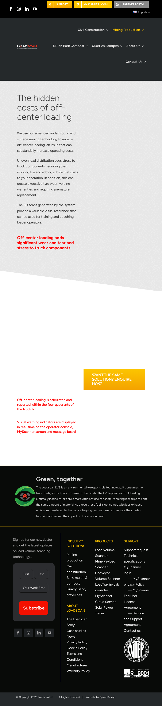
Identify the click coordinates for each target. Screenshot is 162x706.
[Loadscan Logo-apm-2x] (27, 46)
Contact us (132, 631)
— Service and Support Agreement (134, 619)
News (71, 636)
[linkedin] (27, 9)
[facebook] (11, 9)
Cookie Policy (77, 648)
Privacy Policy (77, 642)
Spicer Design (107, 697)
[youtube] (35, 9)
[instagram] (19, 9)
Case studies (76, 631)
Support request (136, 550)
